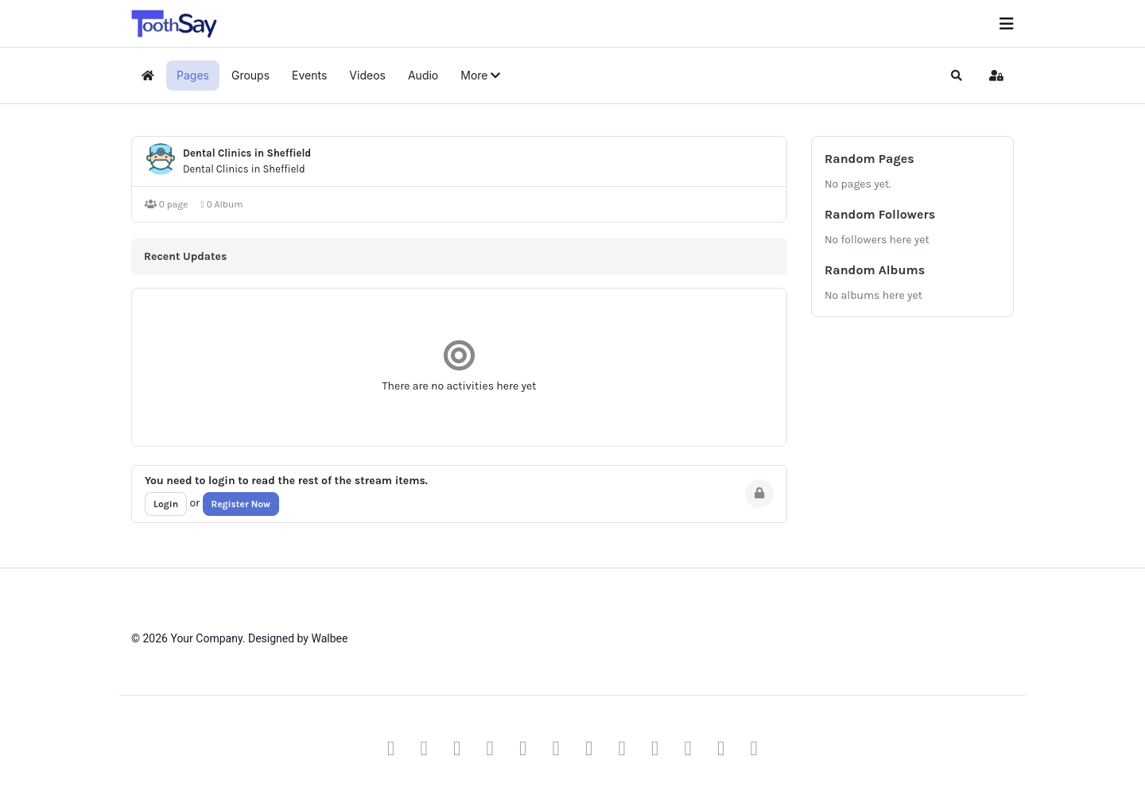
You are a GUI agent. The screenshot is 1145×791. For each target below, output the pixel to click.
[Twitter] (425, 748)
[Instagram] (589, 748)
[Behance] (623, 748)
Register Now (241, 504)
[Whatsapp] (689, 748)
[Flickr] (721, 748)
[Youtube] (491, 748)
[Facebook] (391, 748)
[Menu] (1006, 24)
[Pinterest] (457, 748)
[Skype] (655, 748)
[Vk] (755, 748)
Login (165, 504)
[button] (480, 75)
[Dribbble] (557, 748)
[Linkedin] (523, 748)
